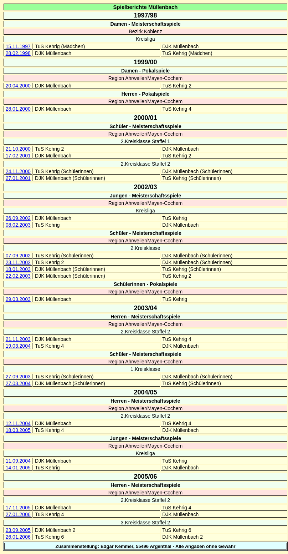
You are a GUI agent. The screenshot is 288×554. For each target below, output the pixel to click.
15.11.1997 (18, 46)
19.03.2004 (18, 346)
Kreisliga (145, 39)
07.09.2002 (18, 255)
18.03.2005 (18, 430)
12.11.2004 (18, 423)
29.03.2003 (18, 299)
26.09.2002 (18, 218)
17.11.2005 (18, 507)
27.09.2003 (18, 376)
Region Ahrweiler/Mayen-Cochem (145, 78)
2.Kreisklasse (145, 248)
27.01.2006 (18, 514)
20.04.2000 (18, 86)
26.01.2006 (18, 537)
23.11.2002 (18, 262)
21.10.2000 (18, 149)
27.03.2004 (18, 383)
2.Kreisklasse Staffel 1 (145, 141)
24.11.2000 (18, 171)
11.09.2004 (18, 461)
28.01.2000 (18, 109)
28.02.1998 (18, 53)
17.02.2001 (18, 155)
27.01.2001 (18, 178)
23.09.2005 (18, 530)
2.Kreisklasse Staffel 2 (145, 164)
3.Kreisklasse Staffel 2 (145, 522)
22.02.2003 (18, 276)
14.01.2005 (18, 467)
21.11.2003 (18, 339)
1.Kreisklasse (145, 369)
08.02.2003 (18, 225)
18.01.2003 (18, 269)
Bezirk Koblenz (145, 31)
